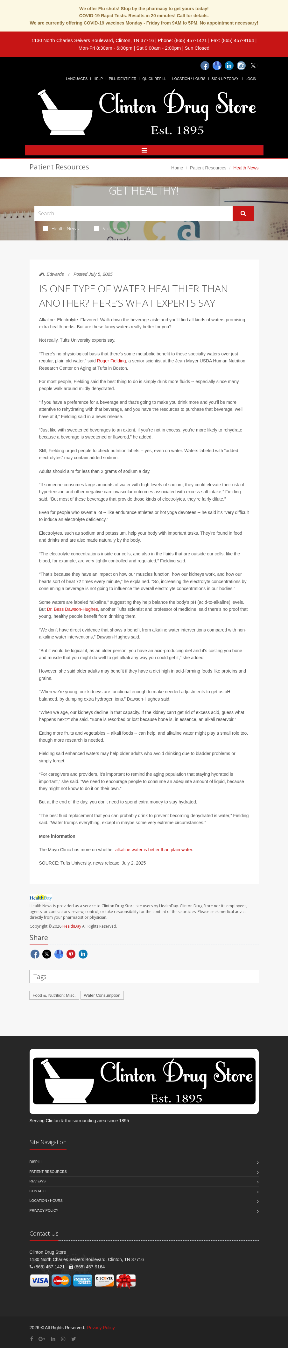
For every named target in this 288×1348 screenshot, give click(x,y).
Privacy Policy (44, 1210)
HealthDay (71, 926)
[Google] (217, 65)
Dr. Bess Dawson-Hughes (72, 609)
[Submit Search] (243, 213)
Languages (77, 79)
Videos (106, 228)
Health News (61, 228)
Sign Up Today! (226, 79)
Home (177, 167)
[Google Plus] (42, 1339)
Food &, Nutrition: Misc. (54, 995)
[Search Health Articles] (133, 213)
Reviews (38, 1181)
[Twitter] (253, 65)
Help (98, 79)
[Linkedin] (229, 65)
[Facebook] (204, 65)
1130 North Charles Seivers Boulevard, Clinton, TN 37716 (93, 40)
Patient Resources (208, 167)
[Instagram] (241, 65)
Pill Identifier (122, 79)
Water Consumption (102, 995)
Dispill (36, 1162)
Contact (38, 1191)
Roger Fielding (111, 360)
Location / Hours (188, 79)
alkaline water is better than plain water (153, 849)
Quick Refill (154, 79)
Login (250, 79)
